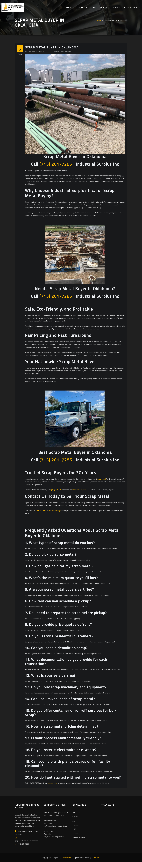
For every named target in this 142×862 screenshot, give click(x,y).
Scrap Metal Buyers (62, 52)
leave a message (55, 510)
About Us (104, 7)
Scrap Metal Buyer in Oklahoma (115, 21)
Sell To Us (70, 7)
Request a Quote (132, 7)
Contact (116, 7)
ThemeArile (95, 858)
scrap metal (101, 479)
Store (93, 7)
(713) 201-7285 (56, 164)
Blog (76, 829)
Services (83, 7)
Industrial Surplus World (38, 52)
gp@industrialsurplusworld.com (26, 841)
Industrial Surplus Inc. (80, 490)
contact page (52, 783)
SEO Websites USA (68, 858)
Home (99, 21)
